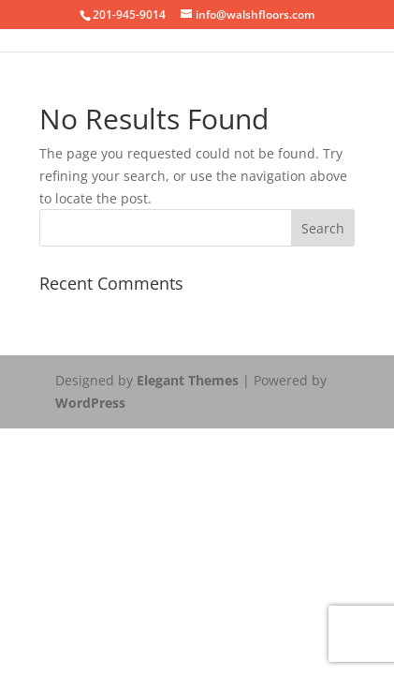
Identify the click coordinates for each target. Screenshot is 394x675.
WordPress (90, 403)
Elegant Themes (188, 380)
